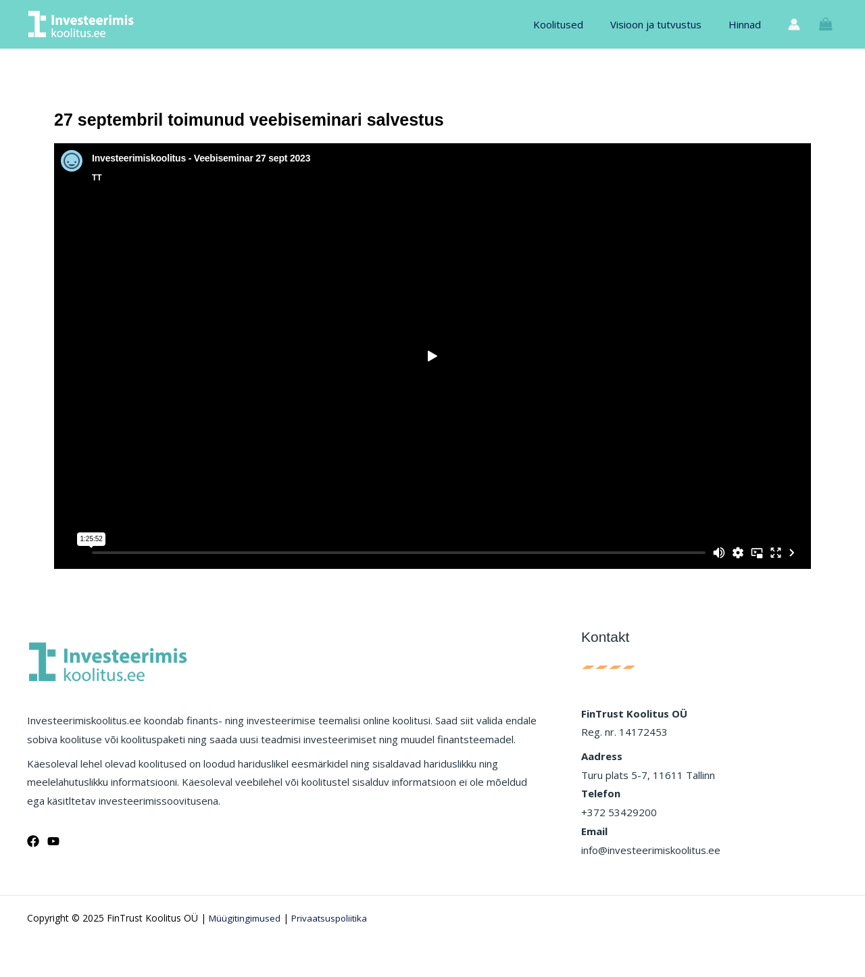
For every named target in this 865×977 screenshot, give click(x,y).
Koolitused (575, 24)
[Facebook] (33, 841)
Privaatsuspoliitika (334, 917)
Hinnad (748, 24)
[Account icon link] (794, 24)
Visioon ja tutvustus (666, 24)
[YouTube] (53, 841)
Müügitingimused (246, 917)
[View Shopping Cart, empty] (826, 25)
